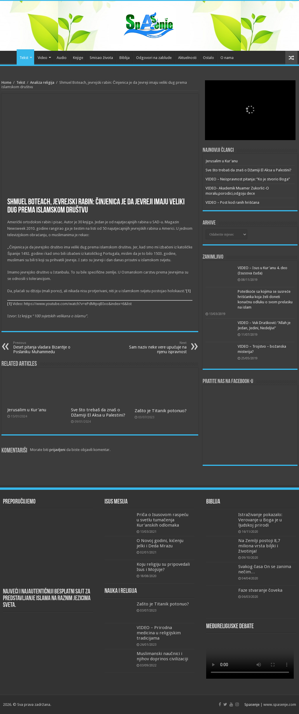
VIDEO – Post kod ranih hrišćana (232, 202)
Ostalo (208, 57)
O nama (227, 57)
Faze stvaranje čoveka (260, 590)
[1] (188, 291)
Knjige (78, 57)
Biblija (124, 57)
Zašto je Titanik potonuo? (161, 410)
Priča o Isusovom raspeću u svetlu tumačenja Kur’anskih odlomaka (162, 520)
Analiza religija (42, 82)
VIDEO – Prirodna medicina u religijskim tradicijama (159, 633)
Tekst (24, 57)
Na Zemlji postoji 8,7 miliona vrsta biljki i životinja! (259, 546)
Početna (9, 57)
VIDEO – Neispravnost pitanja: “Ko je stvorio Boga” (248, 179)
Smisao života (101, 57)
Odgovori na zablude (154, 57)
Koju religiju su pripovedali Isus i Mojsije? (163, 567)
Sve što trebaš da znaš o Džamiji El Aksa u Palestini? (98, 412)
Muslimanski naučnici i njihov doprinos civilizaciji (162, 656)
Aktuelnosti (187, 57)
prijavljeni (57, 449)
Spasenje (252, 704)
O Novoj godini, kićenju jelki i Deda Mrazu (160, 543)
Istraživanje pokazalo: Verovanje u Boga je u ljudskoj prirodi (260, 520)
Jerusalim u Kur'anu (26, 409)
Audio (62, 57)
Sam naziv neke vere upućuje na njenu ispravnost (157, 347)
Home (6, 82)
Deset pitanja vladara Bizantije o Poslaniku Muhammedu (43, 347)
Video (42, 57)
